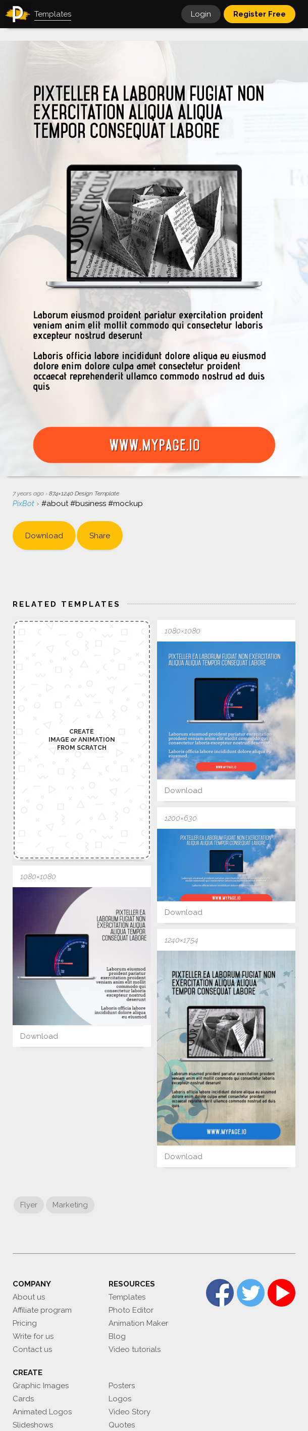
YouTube (281, 1293)
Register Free (259, 14)
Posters (122, 1385)
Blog (117, 1336)
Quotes (122, 1424)
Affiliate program (42, 1310)
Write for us (33, 1336)
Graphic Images (41, 1385)
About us (29, 1297)
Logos (120, 1398)
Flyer (28, 1204)
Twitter (251, 1293)
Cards (23, 1398)
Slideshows (33, 1424)
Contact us (32, 1349)
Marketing (70, 1204)
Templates (127, 1297)
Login (201, 14)
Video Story (129, 1411)
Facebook (220, 1293)
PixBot (24, 503)
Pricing (25, 1323)
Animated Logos (42, 1411)
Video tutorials (135, 1349)
